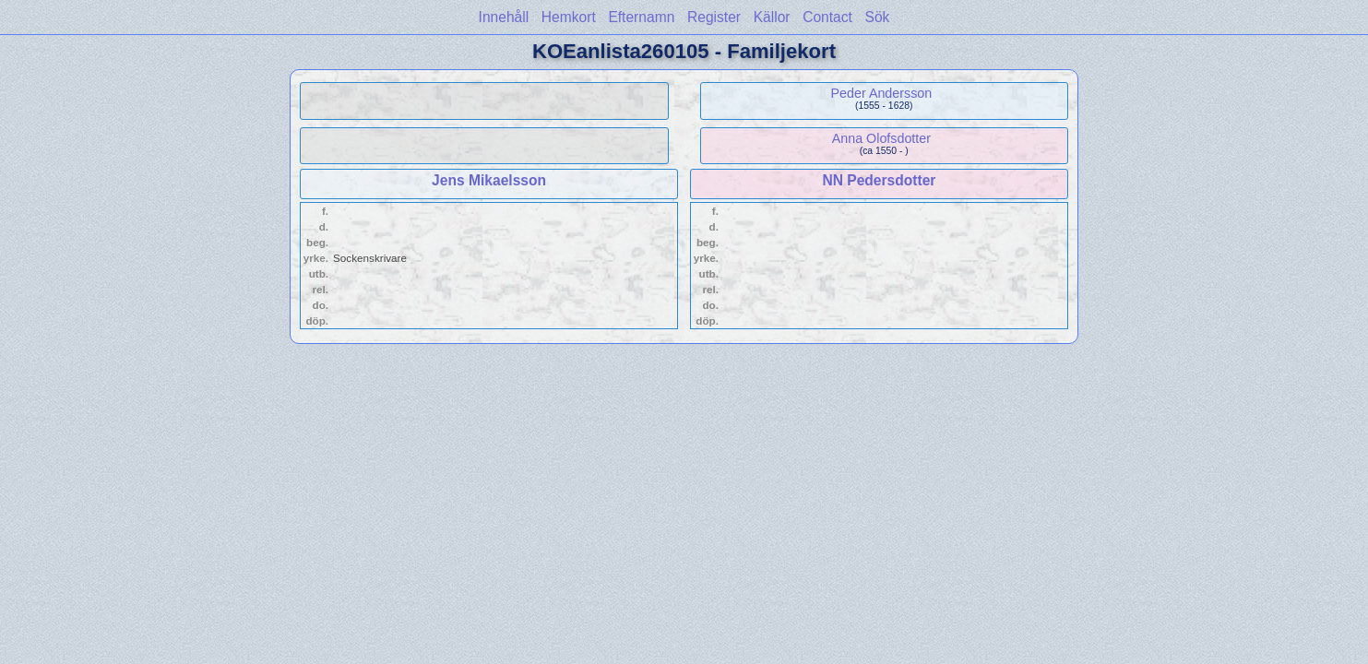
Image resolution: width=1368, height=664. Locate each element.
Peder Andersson (882, 93)
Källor (772, 17)
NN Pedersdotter (878, 180)
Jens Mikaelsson (489, 180)
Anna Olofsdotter (881, 138)
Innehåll (504, 17)
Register (714, 17)
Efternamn (641, 17)
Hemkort (568, 17)
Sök (877, 17)
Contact (827, 17)
